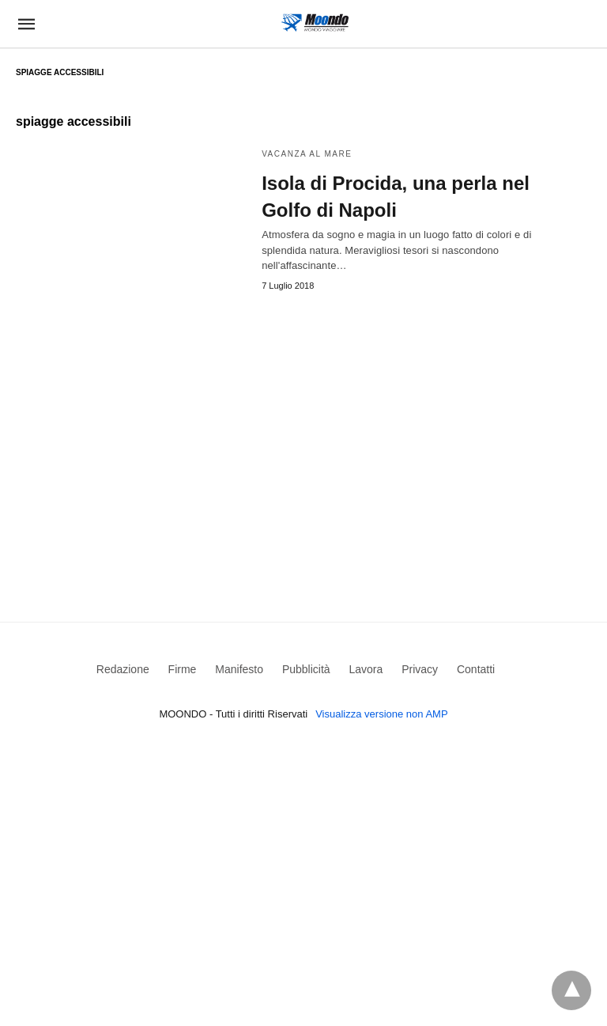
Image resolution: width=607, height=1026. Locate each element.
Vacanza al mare (307, 154)
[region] (303, 433)
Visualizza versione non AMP (381, 714)
